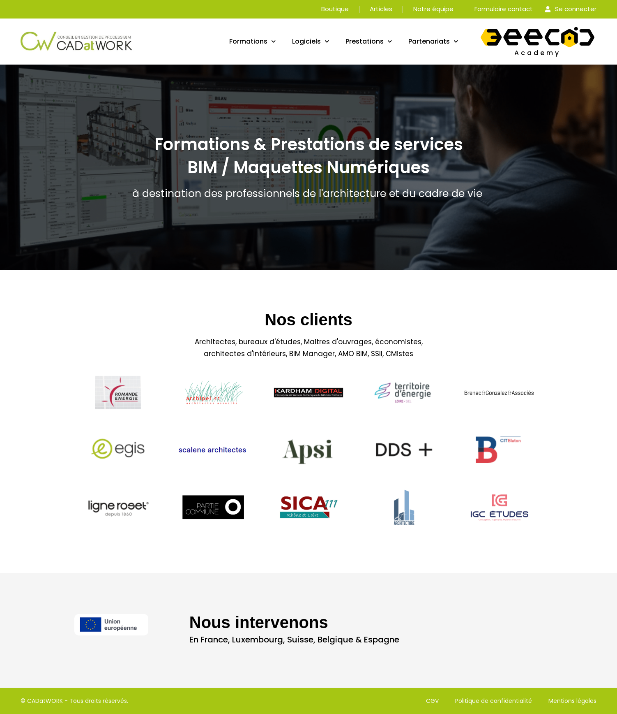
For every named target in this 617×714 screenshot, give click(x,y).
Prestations (368, 41)
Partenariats (433, 41)
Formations (252, 41)
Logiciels (310, 41)
